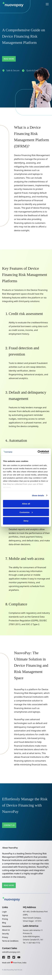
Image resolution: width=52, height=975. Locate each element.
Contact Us (9, 825)
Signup (5, 915)
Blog (4, 922)
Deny (26, 521)
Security (5, 933)
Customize (26, 512)
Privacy (5, 937)
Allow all (26, 504)
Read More (9, 59)
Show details (38, 495)
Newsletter (6, 926)
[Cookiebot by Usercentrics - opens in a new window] (37, 452)
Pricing (5, 919)
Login (4, 911)
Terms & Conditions (10, 941)
